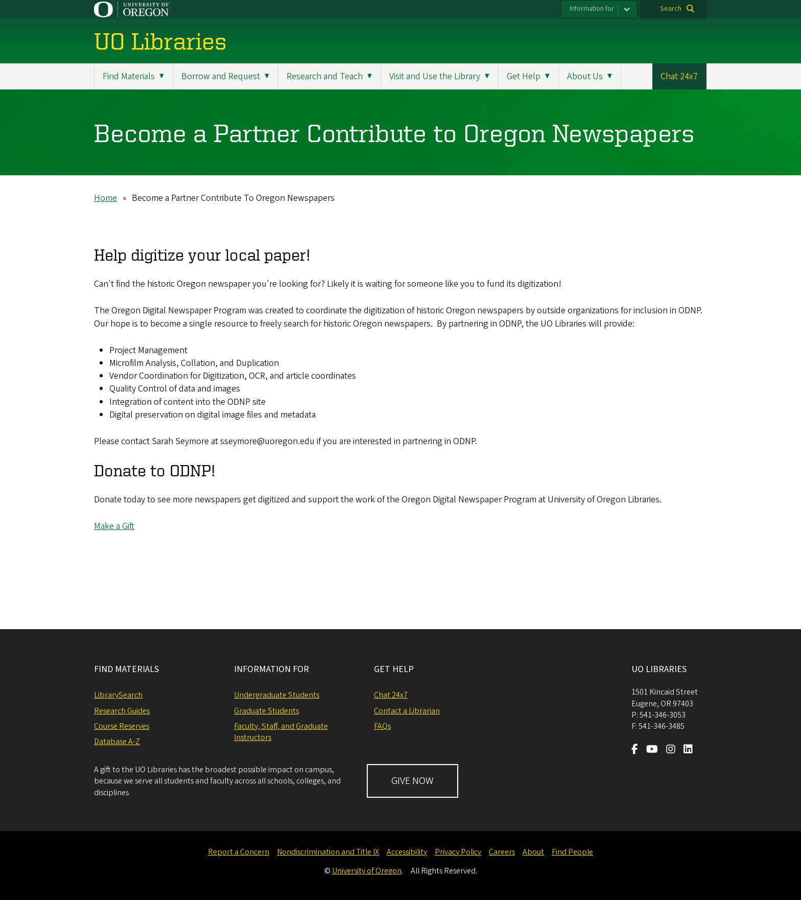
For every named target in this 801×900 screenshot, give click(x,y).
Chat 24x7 (679, 76)
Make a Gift (114, 526)
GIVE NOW (412, 781)
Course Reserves (121, 726)
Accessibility (407, 852)
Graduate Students (266, 711)
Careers (502, 852)
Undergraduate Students (276, 695)
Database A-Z (117, 741)
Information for (592, 9)
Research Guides (122, 711)
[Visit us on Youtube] (652, 750)
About (533, 852)
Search (670, 9)
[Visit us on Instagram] (670, 750)
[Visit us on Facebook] (634, 750)
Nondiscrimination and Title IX (328, 852)
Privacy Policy (458, 852)
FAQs (382, 726)
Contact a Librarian (407, 711)
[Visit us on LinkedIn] (688, 750)
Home (105, 198)
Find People (572, 852)
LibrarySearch (118, 695)
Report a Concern (238, 852)
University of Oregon (367, 870)
